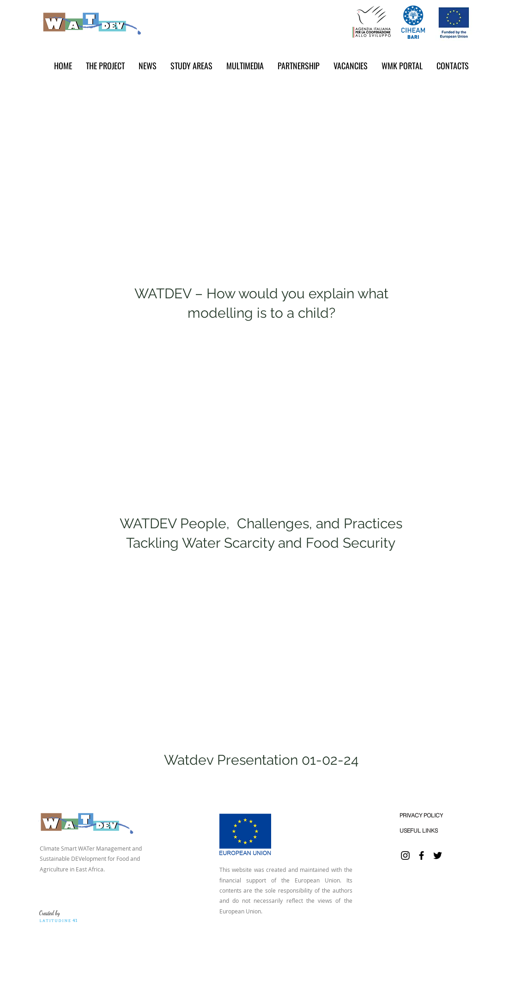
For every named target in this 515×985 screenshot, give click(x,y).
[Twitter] (437, 855)
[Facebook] (421, 855)
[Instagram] (405, 855)
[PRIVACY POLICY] (421, 815)
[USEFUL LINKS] (418, 831)
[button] (148, 66)
